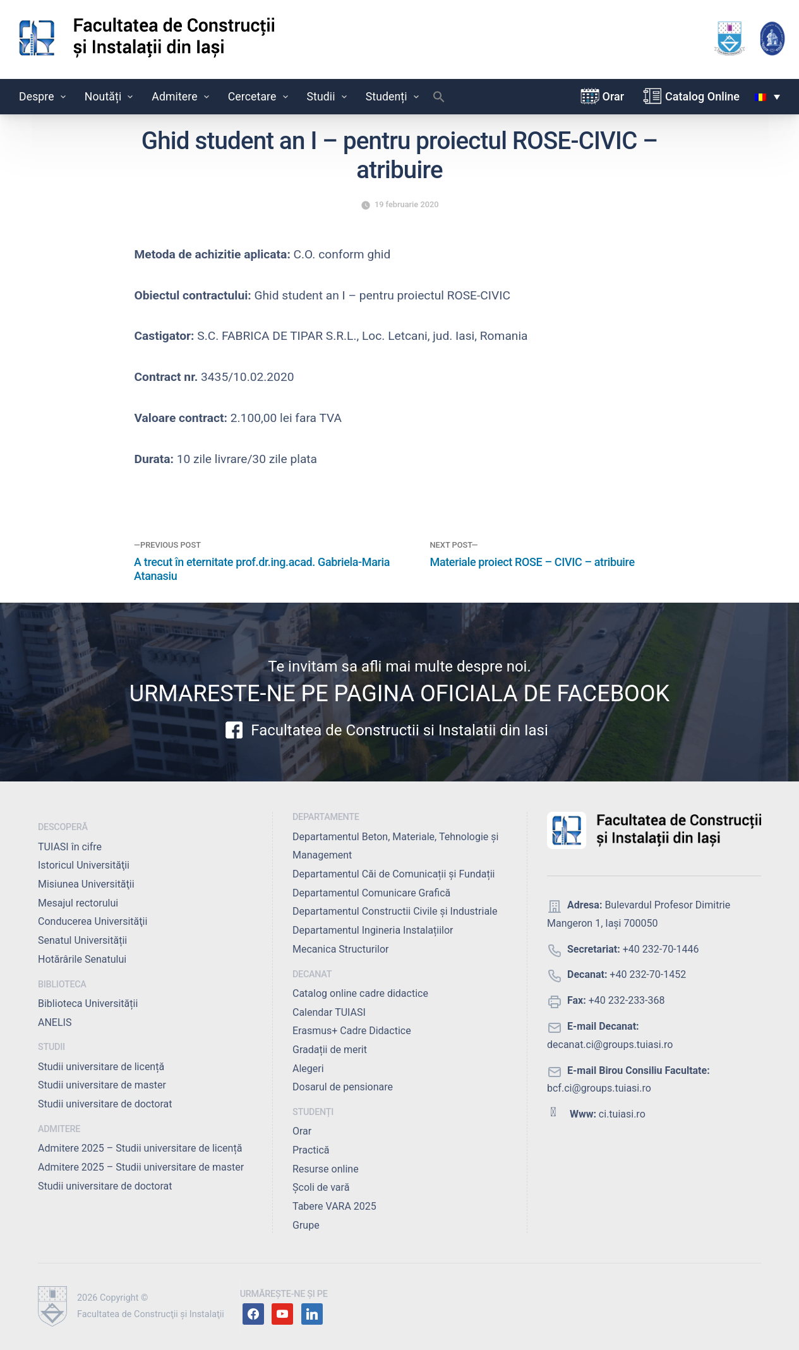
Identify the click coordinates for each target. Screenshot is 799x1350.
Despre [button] (43, 96)
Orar (614, 96)
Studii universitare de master (102, 1085)
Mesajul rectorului (78, 903)
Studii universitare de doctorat (105, 1104)
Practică (310, 1150)
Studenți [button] (393, 96)
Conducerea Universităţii (92, 921)
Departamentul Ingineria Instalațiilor (372, 930)
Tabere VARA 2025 (334, 1206)
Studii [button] (328, 96)
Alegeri (308, 1069)
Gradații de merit (329, 1050)
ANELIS (54, 1022)
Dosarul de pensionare (342, 1087)
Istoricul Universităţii (83, 865)
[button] (439, 100)
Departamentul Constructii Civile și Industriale (394, 911)
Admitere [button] (181, 96)
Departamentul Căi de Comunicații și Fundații (393, 874)
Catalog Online (702, 96)
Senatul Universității (82, 940)
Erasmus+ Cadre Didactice (351, 1031)
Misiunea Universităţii (86, 884)
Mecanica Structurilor (340, 949)
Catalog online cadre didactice (360, 993)
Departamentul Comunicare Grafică (371, 893)
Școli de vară (320, 1187)
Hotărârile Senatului (82, 959)
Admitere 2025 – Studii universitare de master (141, 1167)
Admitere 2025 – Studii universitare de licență (140, 1148)
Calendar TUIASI (329, 1012)
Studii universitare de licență (101, 1067)
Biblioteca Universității (88, 1003)
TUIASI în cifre (70, 847)
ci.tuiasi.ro (622, 1114)
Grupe (306, 1225)
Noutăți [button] (110, 96)
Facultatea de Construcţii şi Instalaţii (150, 1314)
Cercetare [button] (259, 96)
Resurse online (325, 1169)
